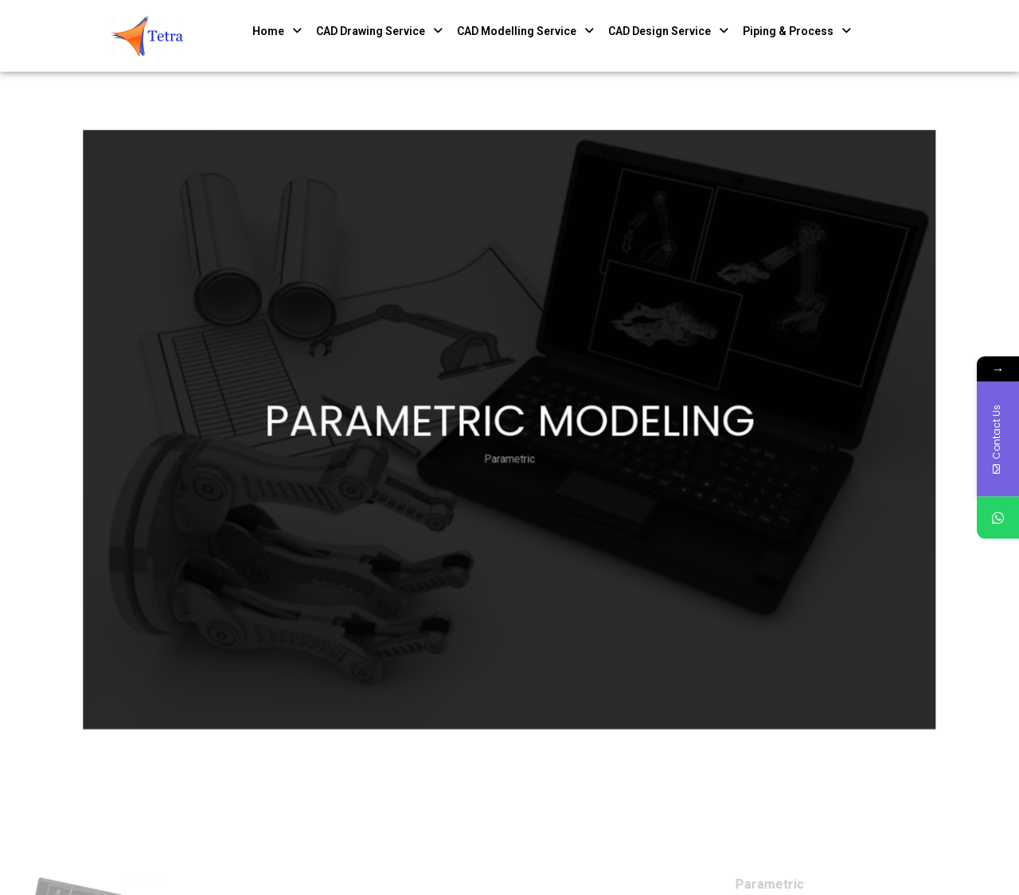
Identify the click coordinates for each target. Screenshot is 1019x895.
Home (277, 31)
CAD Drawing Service (379, 31)
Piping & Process (797, 31)
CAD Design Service (668, 31)
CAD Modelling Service (525, 31)
